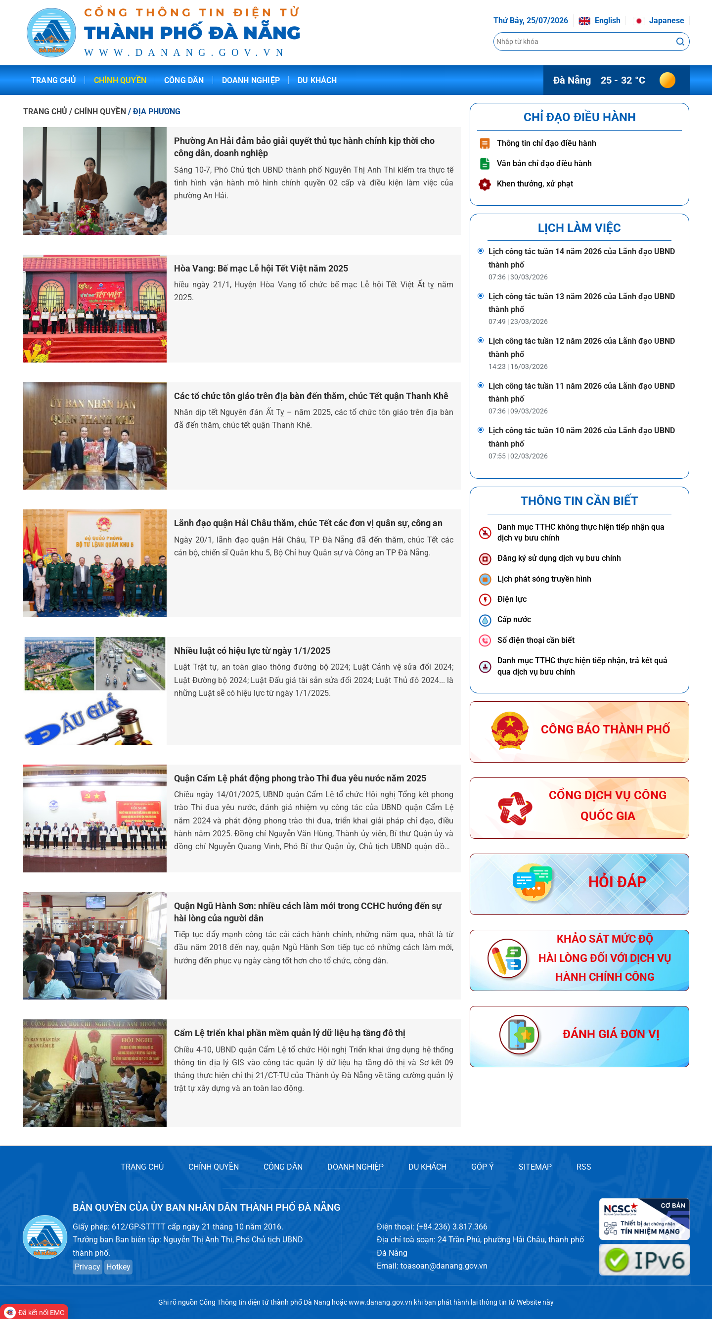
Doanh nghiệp (251, 80)
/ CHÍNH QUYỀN (98, 111)
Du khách (317, 80)
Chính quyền (120, 80)
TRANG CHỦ (45, 111)
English (599, 20)
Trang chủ (53, 80)
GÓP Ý (482, 1167)
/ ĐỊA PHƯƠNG (154, 111)
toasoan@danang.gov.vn (444, 1266)
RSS (584, 1167)
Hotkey (118, 1267)
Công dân (184, 80)
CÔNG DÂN (283, 1167)
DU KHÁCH (427, 1167)
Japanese (658, 20)
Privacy (87, 1267)
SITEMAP (535, 1167)
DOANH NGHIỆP (355, 1167)
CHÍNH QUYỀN (213, 1167)
